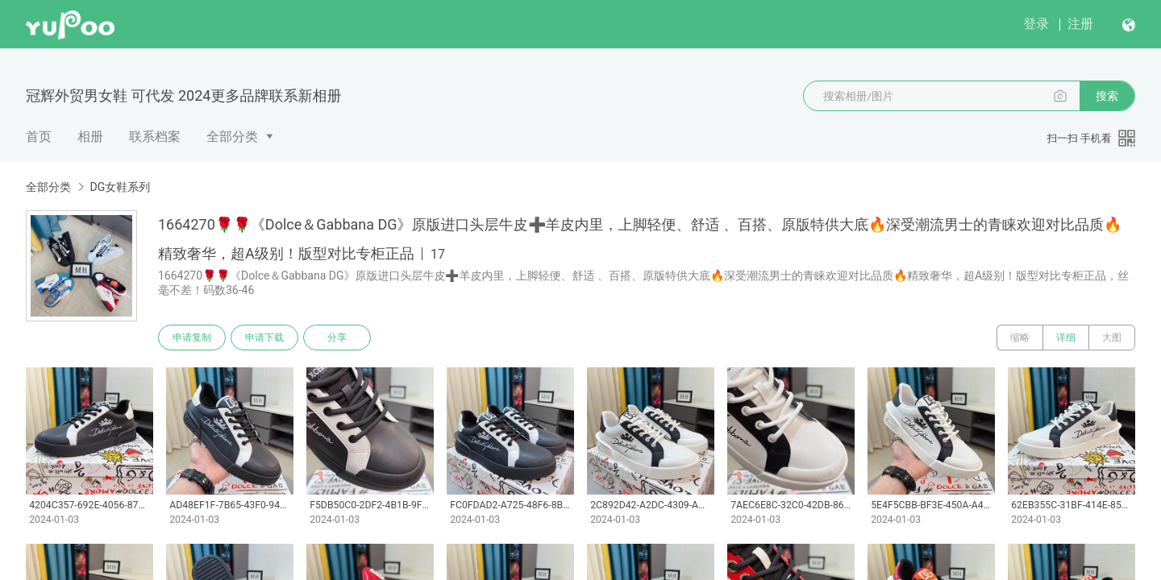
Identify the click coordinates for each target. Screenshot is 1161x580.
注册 (1080, 23)
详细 (1066, 337)
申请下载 (264, 337)
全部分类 (232, 136)
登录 (1036, 23)
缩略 (1020, 337)
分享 (337, 337)
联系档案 (155, 136)
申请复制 (192, 337)
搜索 (1107, 95)
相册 (90, 136)
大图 (1111, 337)
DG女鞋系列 (119, 186)
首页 (39, 136)
